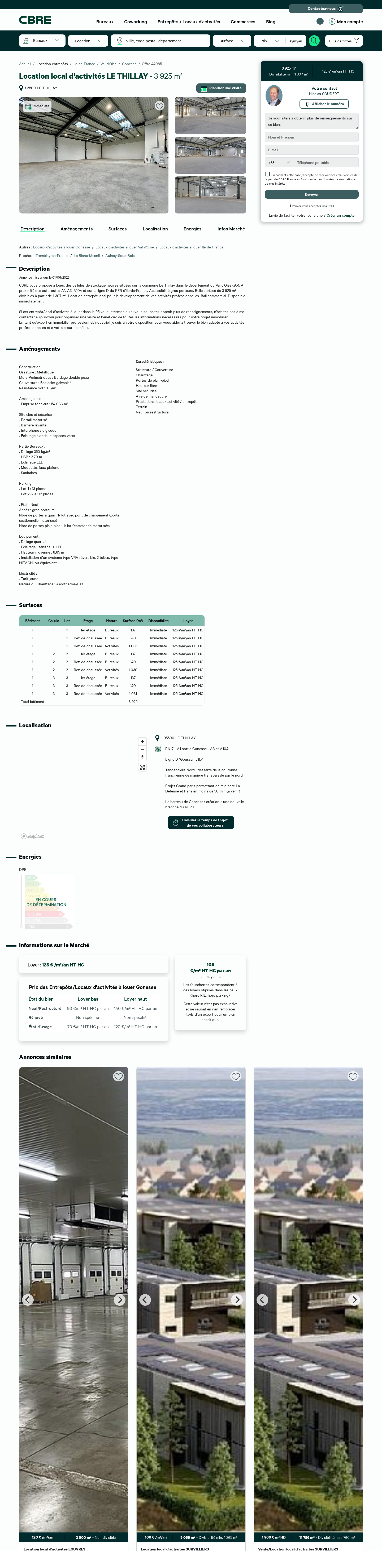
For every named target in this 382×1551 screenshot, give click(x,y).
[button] (46, 40)
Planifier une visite (221, 88)
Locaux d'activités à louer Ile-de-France (191, 246)
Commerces (243, 21)
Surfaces (117, 228)
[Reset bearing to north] (142, 757)
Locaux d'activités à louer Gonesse (61, 246)
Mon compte (346, 21)
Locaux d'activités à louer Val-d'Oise (125, 246)
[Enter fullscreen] (142, 767)
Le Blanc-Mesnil (87, 255)
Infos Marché (231, 228)
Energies (193, 228)
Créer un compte (340, 215)
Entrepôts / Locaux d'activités (189, 21)
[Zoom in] (142, 741)
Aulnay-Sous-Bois (120, 255)
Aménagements (76, 228)
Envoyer (312, 194)
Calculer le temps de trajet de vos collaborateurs (200, 822)
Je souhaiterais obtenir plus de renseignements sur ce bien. (312, 121)
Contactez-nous (326, 9)
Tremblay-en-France (52, 255)
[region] (84, 788)
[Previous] (28, 1300)
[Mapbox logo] (32, 836)
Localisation (155, 228)
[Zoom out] (142, 749)
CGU (331, 206)
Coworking (135, 21)
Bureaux (105, 21)
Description (32, 228)
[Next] (119, 1300)
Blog (270, 21)
